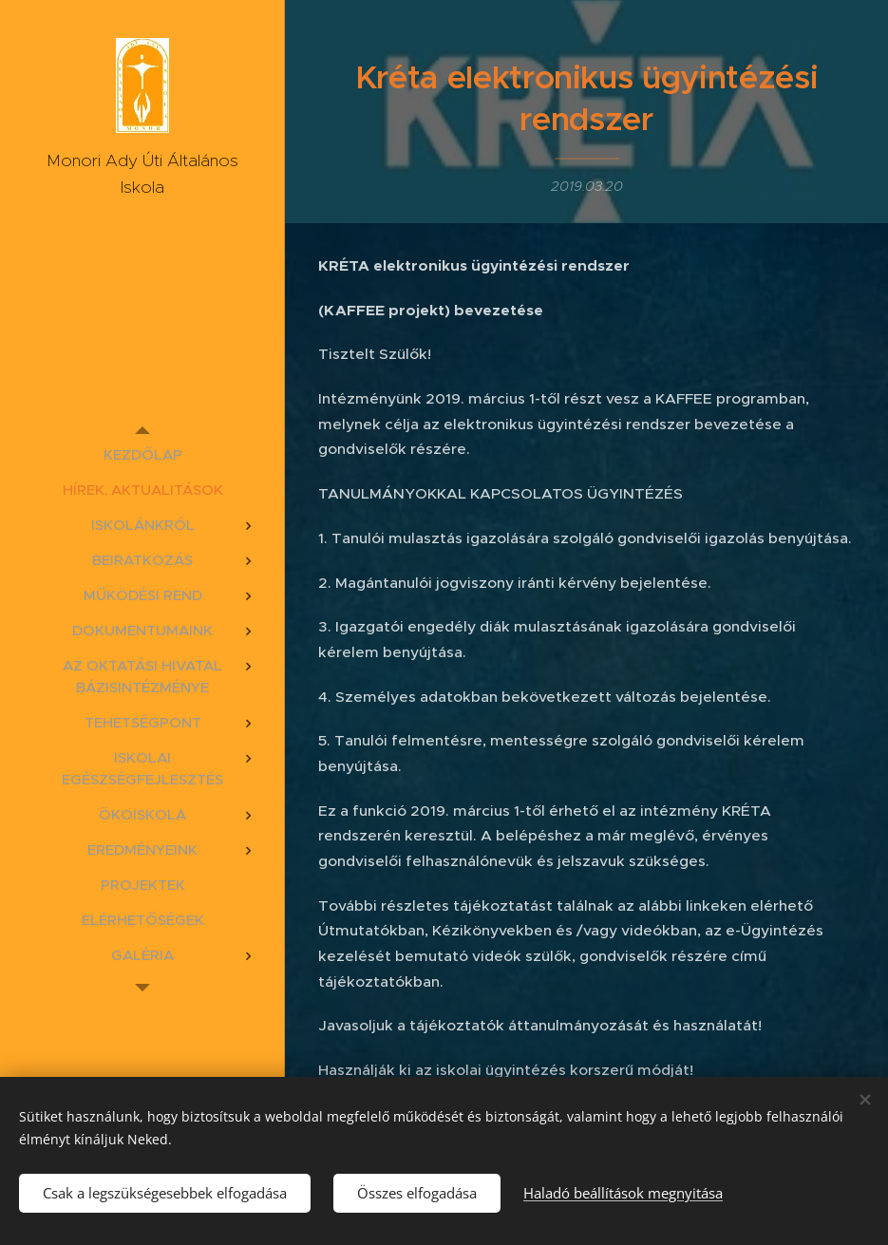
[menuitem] (142, 454)
